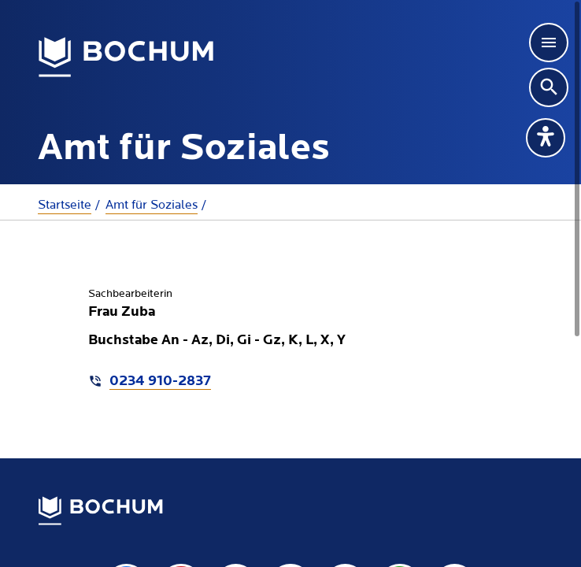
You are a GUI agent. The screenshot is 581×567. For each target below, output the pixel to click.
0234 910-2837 (160, 381)
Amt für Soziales (151, 205)
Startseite (64, 205)
